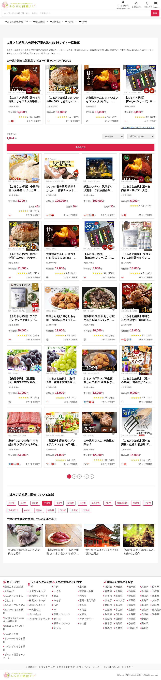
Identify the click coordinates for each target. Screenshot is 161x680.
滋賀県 (132, 605)
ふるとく (127, 667)
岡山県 (144, 596)
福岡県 (144, 628)
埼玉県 (119, 586)
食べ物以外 (35, 614)
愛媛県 (144, 619)
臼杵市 (83, 503)
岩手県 (108, 596)
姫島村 (51, 510)
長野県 (119, 628)
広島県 (144, 600)
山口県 (144, 605)
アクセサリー (86, 619)
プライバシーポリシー (89, 667)
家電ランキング (37, 600)
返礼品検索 (39, 22)
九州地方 (55, 22)
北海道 (108, 586)
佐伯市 (71, 503)
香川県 (144, 614)
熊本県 (155, 596)
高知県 (144, 623)
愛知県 (132, 596)
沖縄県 (155, 614)
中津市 (47, 503)
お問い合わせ (112, 667)
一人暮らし (35, 609)
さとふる (9, 600)
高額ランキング (37, 605)
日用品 (82, 609)
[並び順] (140, 136)
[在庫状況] (113, 136)
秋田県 (108, 605)
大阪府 (132, 614)
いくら (57, 591)
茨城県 (108, 619)
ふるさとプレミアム (14, 605)
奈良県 (132, 623)
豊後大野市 (13, 510)
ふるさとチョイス (13, 596)
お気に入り (148, 5)
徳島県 (144, 609)
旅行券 (82, 596)
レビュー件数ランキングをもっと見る (137, 127)
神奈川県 (120, 600)
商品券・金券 (86, 591)
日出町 (63, 510)
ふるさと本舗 (11, 634)
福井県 (119, 619)
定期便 (82, 586)
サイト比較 (11, 582)
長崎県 (155, 591)
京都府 (132, 609)
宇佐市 (148, 503)
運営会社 (31, 667)
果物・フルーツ (62, 614)
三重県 (132, 600)
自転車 (82, 605)
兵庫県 (132, 619)
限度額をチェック (123, 4)
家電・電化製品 (87, 600)
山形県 (108, 609)
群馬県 (108, 628)
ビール (57, 619)
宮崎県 (155, 605)
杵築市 (136, 503)
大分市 (23, 503)
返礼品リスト (137, 5)
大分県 (69, 22)
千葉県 (119, 591)
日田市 (59, 503)
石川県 (119, 614)
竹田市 (108, 503)
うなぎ (57, 600)
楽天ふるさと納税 (13, 586)
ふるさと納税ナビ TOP (16, 22)
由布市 (27, 510)
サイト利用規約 (66, 667)
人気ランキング (37, 591)
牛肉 (56, 586)
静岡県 (132, 591)
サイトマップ (47, 667)
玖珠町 (86, 510)
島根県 (144, 591)
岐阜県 (132, 586)
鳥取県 (144, 586)
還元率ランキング (38, 596)
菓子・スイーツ (62, 623)
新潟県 (119, 605)
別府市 (35, 503)
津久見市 (95, 503)
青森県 (108, 591)
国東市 (39, 510)
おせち (57, 628)
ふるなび (9, 591)
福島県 (108, 614)
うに (56, 605)
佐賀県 (155, 586)
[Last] (92, 476)
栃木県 (108, 623)
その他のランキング (39, 619)
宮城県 (108, 600)
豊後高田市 (122, 503)
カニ (56, 596)
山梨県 (119, 623)
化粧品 (82, 614)
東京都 (119, 596)
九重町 (75, 510)
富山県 (119, 609)
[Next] (87, 476)
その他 (82, 623)
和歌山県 (133, 628)
